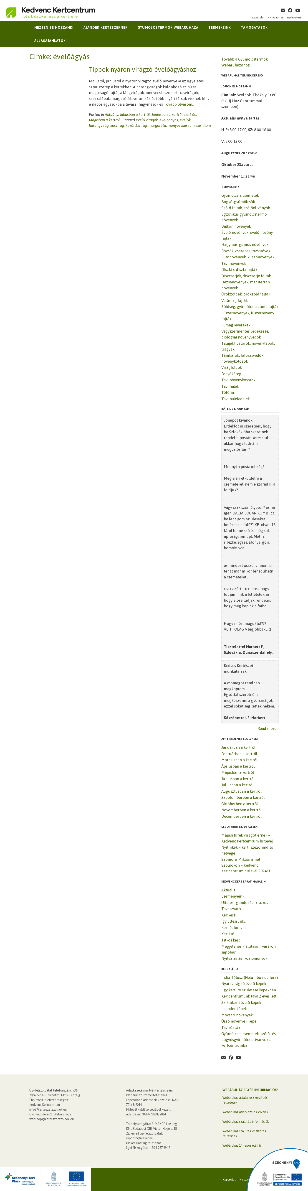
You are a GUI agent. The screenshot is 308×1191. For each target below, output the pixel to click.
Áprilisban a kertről (238, 766)
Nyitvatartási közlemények (244, 958)
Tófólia (227, 392)
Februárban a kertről (239, 753)
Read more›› (268, 728)
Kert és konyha (234, 927)
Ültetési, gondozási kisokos (244, 902)
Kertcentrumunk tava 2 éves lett (248, 996)
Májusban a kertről (104, 120)
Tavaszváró (231, 908)
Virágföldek (231, 367)
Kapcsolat (258, 17)
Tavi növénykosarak (238, 380)
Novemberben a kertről (241, 810)
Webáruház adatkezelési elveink (245, 1112)
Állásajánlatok (50, 41)
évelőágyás (168, 120)
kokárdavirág (136, 125)
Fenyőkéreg (231, 374)
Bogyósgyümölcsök (238, 201)
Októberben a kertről (239, 804)
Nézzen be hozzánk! (53, 27)
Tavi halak (230, 386)
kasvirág (117, 125)
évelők (185, 120)
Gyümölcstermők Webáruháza (168, 27)
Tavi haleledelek (235, 399)
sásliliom (203, 125)
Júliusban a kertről (135, 114)
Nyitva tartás (275, 17)
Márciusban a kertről (239, 760)
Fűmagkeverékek (235, 325)
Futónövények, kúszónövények (247, 257)
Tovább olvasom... (179, 104)
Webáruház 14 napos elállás (242, 1145)
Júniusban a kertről (167, 114)
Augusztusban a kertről (241, 791)
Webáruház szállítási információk (245, 1121)
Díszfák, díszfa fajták (239, 269)
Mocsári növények (237, 1015)
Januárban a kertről (238, 747)
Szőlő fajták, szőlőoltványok (245, 208)
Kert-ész (191, 114)
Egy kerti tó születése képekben (248, 990)
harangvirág (99, 125)
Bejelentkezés (295, 17)
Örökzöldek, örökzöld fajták (245, 294)
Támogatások (254, 27)
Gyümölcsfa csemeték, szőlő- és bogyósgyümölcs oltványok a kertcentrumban (248, 1039)
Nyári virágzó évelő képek (243, 983)
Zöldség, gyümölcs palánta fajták (249, 306)
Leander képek (234, 1008)
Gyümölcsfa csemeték (240, 195)
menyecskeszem (181, 125)
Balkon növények (236, 226)
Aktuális (111, 114)
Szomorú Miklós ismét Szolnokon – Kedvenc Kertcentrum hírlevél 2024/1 (245, 865)
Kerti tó (227, 933)
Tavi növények (233, 263)
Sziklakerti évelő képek (241, 1002)
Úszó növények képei (239, 1021)
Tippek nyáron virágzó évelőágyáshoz (142, 69)
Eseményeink (232, 896)
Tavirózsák (230, 1027)
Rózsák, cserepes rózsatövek (245, 251)
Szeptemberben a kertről (243, 797)
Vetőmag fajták (234, 300)
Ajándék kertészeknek (105, 27)
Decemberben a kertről (241, 816)
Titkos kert (230, 940)
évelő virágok (147, 120)
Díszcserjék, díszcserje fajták (246, 276)
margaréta (157, 125)
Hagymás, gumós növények (244, 244)
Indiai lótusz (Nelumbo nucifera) (249, 977)
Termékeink (219, 27)
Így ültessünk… (233, 921)
